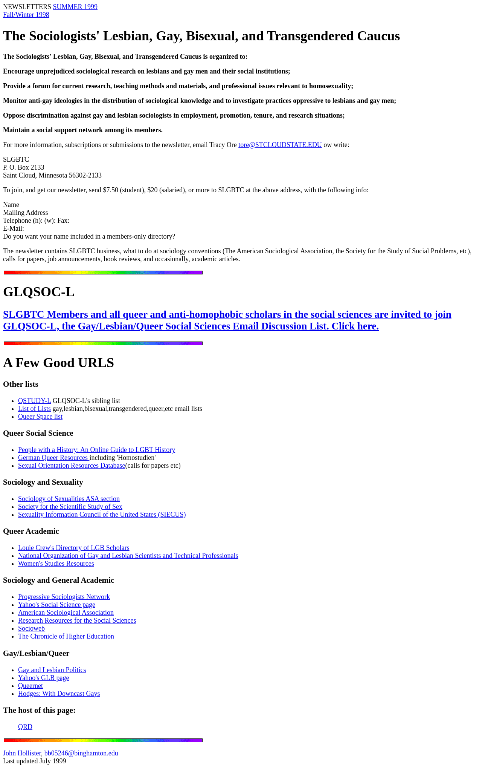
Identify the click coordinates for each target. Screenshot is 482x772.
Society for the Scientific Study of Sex (70, 506)
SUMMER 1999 (75, 7)
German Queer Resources (53, 457)
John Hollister (22, 753)
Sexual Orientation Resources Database (71, 465)
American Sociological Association (66, 612)
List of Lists (34, 408)
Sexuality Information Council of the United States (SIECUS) (102, 514)
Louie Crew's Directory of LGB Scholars (74, 547)
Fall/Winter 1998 (26, 14)
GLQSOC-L (39, 291)
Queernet (30, 685)
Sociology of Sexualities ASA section (69, 498)
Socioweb (31, 628)
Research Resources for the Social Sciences (77, 620)
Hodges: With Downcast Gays (59, 693)
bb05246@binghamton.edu (81, 753)
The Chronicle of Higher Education (66, 636)
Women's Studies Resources (56, 563)
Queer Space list (40, 416)
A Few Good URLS (58, 362)
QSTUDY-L (34, 400)
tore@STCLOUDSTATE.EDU (280, 145)
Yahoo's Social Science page (56, 604)
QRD (25, 727)
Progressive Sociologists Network (64, 596)
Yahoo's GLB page (43, 678)
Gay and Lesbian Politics (52, 670)
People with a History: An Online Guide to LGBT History (96, 449)
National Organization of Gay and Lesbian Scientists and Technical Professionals (128, 555)
